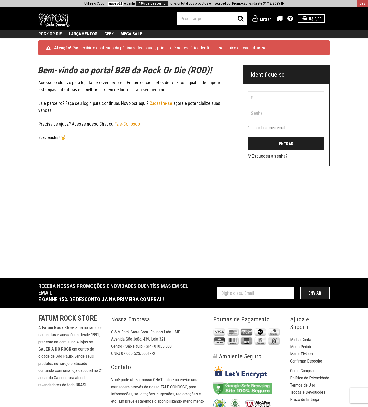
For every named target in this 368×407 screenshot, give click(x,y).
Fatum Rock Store (67, 318)
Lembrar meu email (266, 128)
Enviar (314, 293)
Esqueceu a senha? (268, 156)
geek (109, 33)
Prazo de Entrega (304, 399)
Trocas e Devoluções (307, 392)
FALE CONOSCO (173, 386)
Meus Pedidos (302, 346)
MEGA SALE (131, 33)
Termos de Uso (302, 385)
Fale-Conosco (127, 124)
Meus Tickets (301, 353)
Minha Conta (300, 339)
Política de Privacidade (309, 377)
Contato (121, 367)
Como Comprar (302, 370)
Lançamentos (83, 33)
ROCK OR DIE (50, 33)
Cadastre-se (161, 103)
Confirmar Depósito (306, 361)
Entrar (261, 19)
